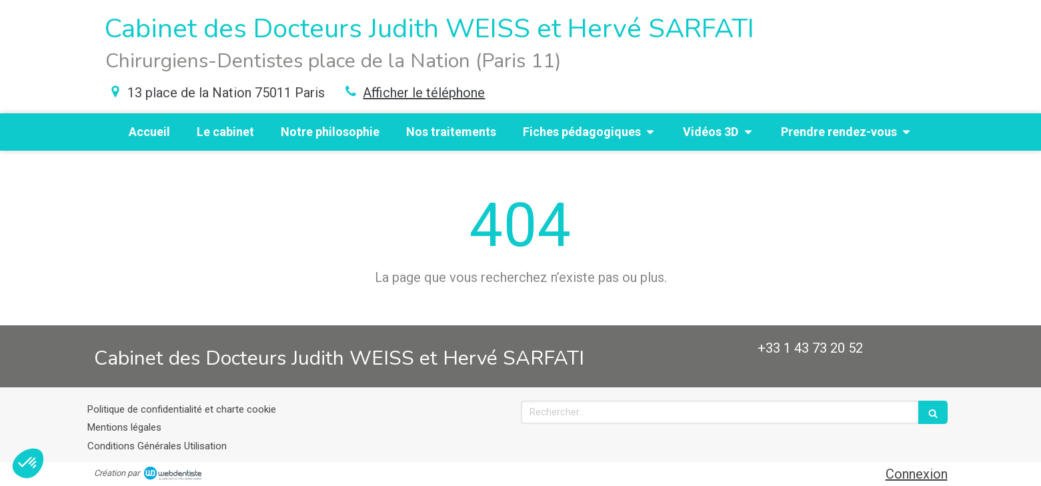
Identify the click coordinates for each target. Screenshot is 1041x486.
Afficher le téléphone (424, 93)
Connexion (917, 474)
